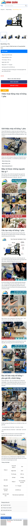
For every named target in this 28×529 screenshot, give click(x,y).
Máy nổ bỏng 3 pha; (6, 161)
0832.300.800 (14, 82)
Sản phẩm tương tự (5, 517)
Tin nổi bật (3, 514)
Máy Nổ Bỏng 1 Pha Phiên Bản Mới (14, 520)
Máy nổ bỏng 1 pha (6, 163)
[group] (14, 21)
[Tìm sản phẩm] (16, 6)
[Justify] (26, 6)
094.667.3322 (14, 85)
